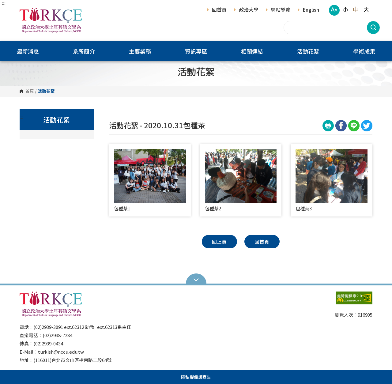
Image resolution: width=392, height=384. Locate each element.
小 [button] (345, 9)
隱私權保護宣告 (196, 377)
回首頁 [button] (261, 241)
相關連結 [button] (252, 51)
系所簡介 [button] (84, 51)
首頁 (29, 91)
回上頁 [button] (219, 241)
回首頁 (219, 10)
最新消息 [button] (28, 51)
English (311, 10)
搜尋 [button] (373, 27)
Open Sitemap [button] (196, 279)
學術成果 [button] (364, 51)
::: (4, 2)
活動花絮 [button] (308, 51)
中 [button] (356, 9)
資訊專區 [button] (196, 51)
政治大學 (248, 10)
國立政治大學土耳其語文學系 (26, 12)
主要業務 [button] (140, 51)
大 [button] (366, 9)
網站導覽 (280, 10)
